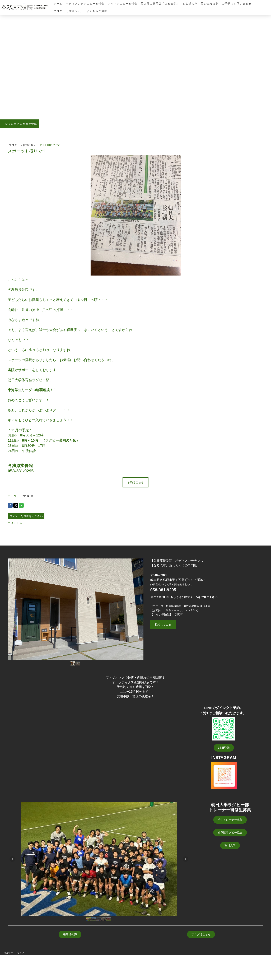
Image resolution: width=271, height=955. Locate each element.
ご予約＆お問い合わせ (237, 3)
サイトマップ (17, 953)
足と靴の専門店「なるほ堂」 (160, 3)
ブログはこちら (201, 934)
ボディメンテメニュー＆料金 (85, 3)
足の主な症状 (210, 3)
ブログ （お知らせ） (68, 11)
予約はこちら (135, 482)
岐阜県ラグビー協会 (230, 832)
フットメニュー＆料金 (122, 3)
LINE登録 (224, 747)
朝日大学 (230, 845)
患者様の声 (70, 934)
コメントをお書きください (26, 516)
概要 (6, 953)
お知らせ (27, 496)
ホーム (58, 3)
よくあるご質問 (97, 11)
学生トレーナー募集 (230, 819)
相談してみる (163, 624)
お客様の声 (190, 3)
